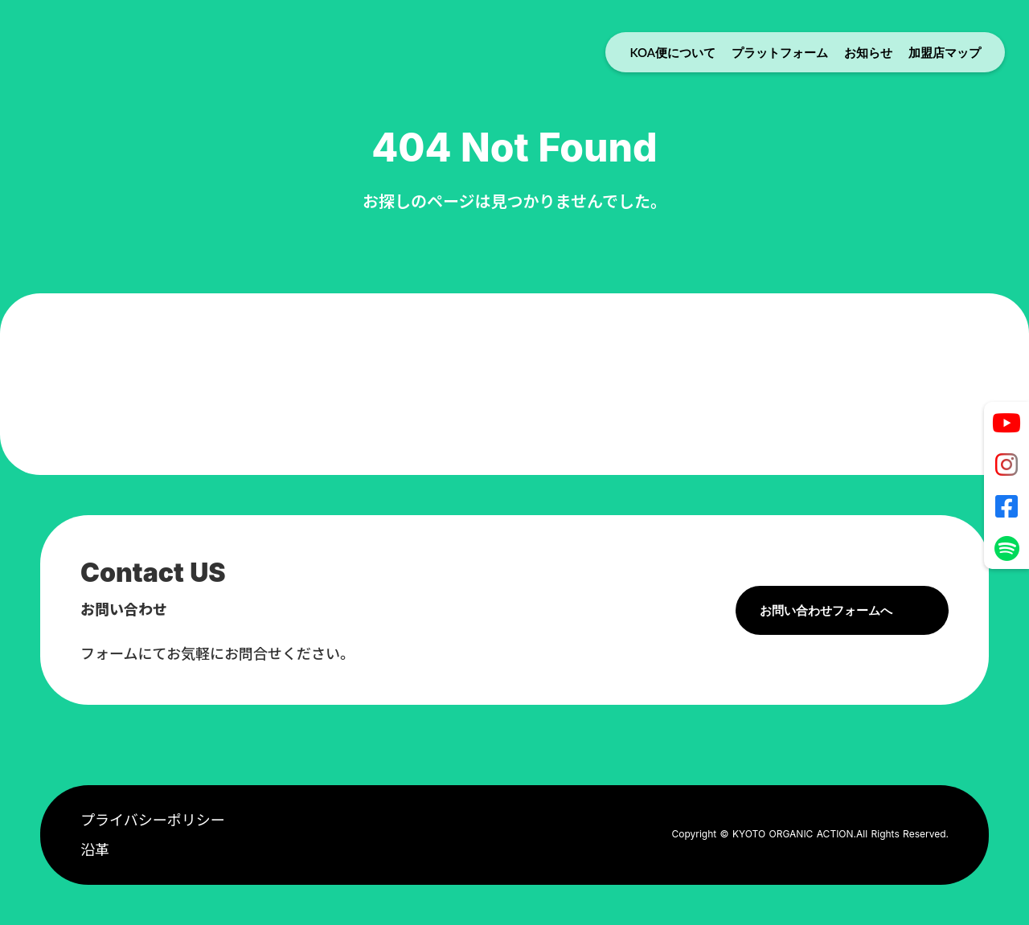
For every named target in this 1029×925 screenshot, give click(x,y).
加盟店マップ (944, 52)
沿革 (94, 849)
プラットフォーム (780, 52)
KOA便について (672, 52)
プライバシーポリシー (152, 820)
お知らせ (868, 52)
